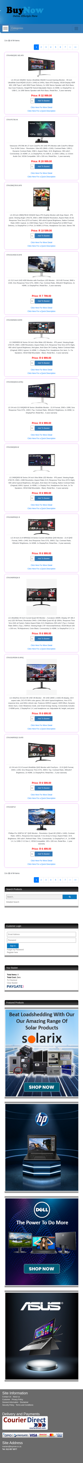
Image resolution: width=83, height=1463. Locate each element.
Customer (6, 1399)
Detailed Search (12, 902)
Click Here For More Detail (41, 107)
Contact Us (6, 1397)
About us (16, 1397)
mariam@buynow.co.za (11, 1446)
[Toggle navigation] (76, 28)
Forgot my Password (15, 950)
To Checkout (12, 980)
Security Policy (8, 1405)
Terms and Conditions (24, 1405)
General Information (10, 1402)
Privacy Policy (17, 1399)
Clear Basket (12, 983)
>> (75, 47)
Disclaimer (24, 1402)
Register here (12, 952)
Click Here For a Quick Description (41, 111)
